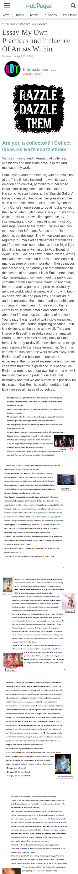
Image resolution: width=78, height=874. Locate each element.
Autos (20, 15)
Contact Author (32, 73)
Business (51, 15)
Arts (6, 15)
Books (34, 15)
